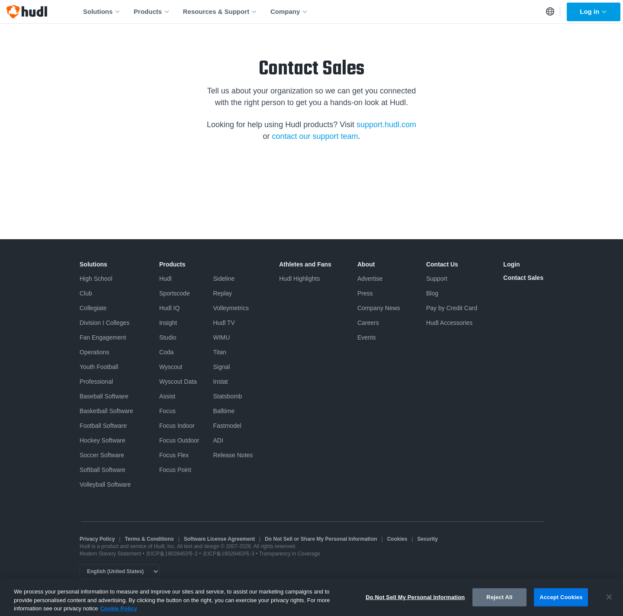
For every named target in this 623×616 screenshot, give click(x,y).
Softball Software (102, 469)
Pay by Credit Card (451, 308)
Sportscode (174, 293)
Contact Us (442, 264)
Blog (432, 293)
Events (366, 337)
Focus (167, 410)
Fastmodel (227, 425)
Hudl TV (223, 322)
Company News (378, 308)
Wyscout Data (178, 381)
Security (427, 539)
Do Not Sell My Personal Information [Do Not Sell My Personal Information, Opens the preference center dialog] (415, 601)
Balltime (223, 410)
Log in (593, 11)
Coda (166, 352)
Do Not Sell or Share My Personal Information (321, 539)
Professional (96, 381)
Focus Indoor (177, 425)
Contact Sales (523, 277)
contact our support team (315, 136)
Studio (168, 337)
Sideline (223, 278)
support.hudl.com (386, 124)
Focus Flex (174, 455)
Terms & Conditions (149, 539)
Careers (368, 322)
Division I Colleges (104, 322)
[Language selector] (120, 571)
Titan (219, 352)
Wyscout (171, 366)
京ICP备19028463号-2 (172, 554)
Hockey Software (102, 440)
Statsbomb (227, 396)
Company (289, 11)
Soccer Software (102, 455)
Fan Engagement (103, 337)
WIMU (221, 337)
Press (365, 293)
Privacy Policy (97, 539)
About (366, 264)
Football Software (103, 425)
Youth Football (99, 366)
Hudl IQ (169, 308)
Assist (167, 396)
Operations (94, 352)
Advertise (369, 278)
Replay (222, 293)
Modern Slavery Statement (110, 554)
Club (86, 293)
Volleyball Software (105, 484)
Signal (221, 366)
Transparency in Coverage (289, 554)
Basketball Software (106, 410)
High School (96, 278)
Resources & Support (220, 11)
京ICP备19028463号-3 (229, 554)
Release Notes (233, 455)
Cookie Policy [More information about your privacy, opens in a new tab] (118, 612)
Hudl (165, 278)
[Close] (609, 600)
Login (511, 264)
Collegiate (93, 308)
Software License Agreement (219, 539)
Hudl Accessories (449, 322)
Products (152, 11)
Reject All (499, 601)
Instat (220, 381)
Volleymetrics (230, 308)
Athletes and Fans (305, 264)
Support (436, 278)
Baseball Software (104, 396)
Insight (168, 322)
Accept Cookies (561, 601)
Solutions (102, 11)
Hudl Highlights (299, 278)
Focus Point (175, 469)
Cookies (397, 539)
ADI (218, 440)
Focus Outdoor (179, 440)
